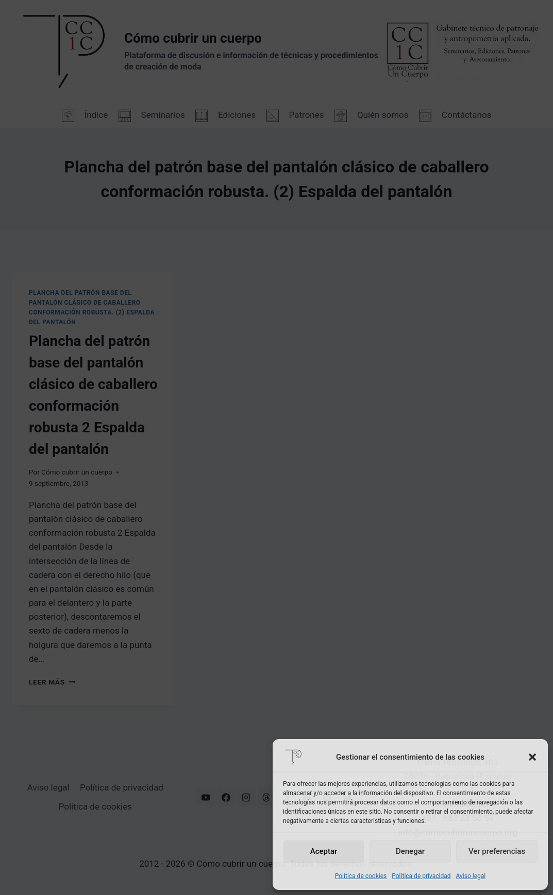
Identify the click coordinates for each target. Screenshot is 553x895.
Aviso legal (470, 876)
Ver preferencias (496, 851)
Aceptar (324, 851)
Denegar (410, 851)
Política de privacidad (421, 876)
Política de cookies (361, 876)
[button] (532, 757)
